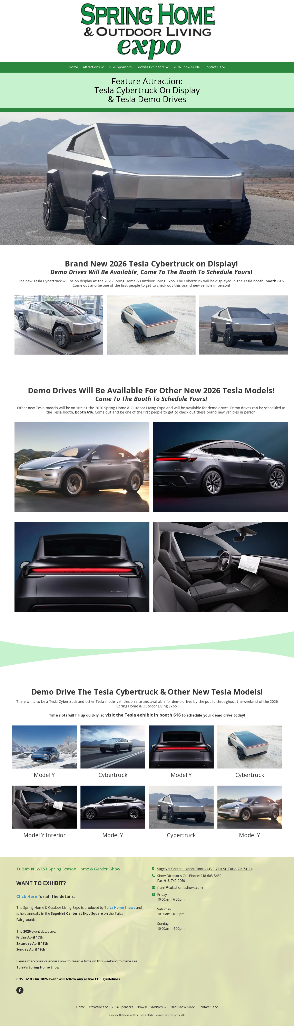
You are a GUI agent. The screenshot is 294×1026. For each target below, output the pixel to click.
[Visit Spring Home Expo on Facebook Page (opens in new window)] (19, 990)
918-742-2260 (174, 880)
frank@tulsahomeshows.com (180, 887)
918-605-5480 (210, 875)
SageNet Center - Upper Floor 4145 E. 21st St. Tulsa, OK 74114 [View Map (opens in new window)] (204, 869)
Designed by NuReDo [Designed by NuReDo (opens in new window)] (175, 1015)
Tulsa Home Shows (119, 907)
